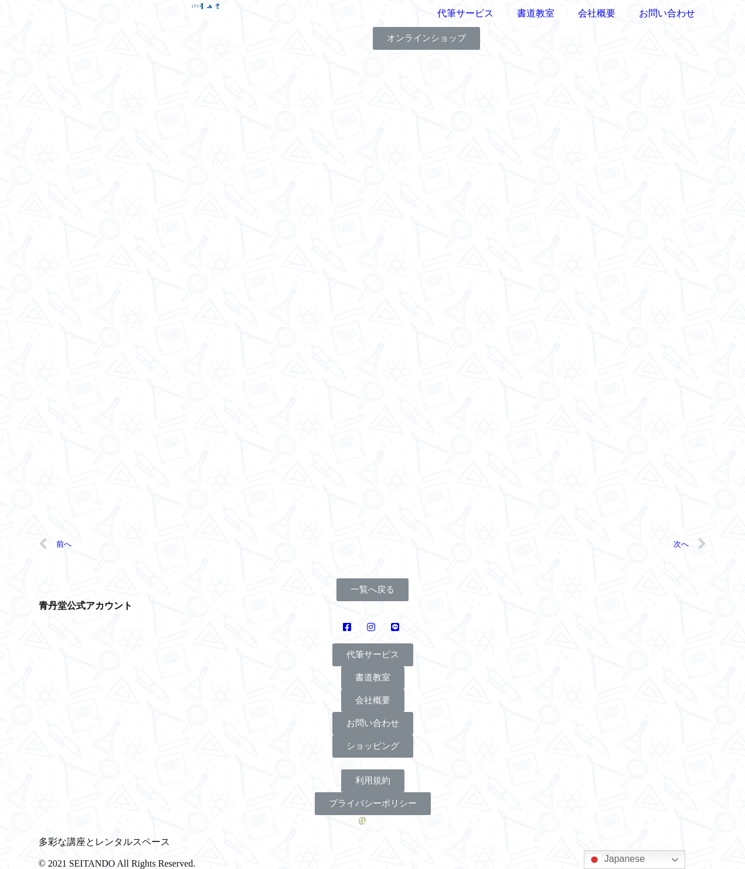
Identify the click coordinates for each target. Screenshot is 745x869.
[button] (426, 38)
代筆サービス (465, 13)
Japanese (616, 860)
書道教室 (536, 13)
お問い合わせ (667, 13)
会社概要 (596, 13)
